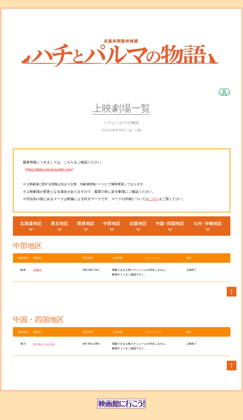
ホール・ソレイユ (44, 343)
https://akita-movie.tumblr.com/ (49, 169)
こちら (154, 199)
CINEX (37, 269)
